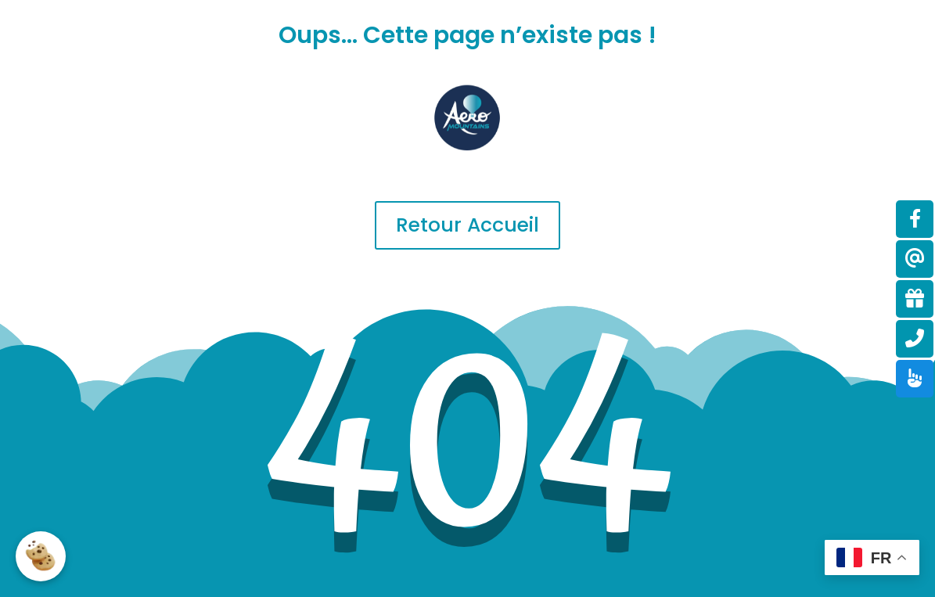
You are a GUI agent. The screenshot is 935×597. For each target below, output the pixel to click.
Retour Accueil (467, 225)
